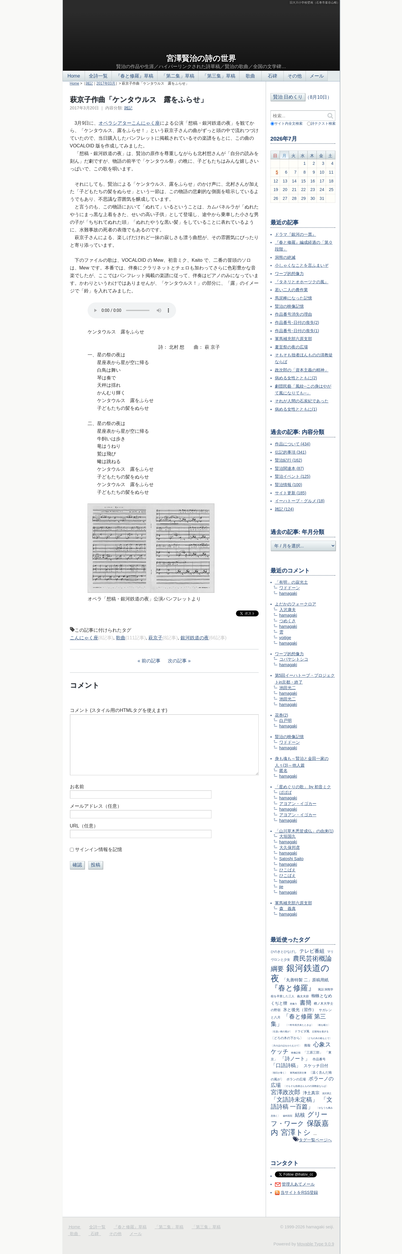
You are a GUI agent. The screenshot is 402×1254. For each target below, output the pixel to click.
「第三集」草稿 (218, 75)
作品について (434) (293, 444)
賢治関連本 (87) (289, 468)
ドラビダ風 (302, 1031)
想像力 (293, 1003)
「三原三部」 (313, 1052)
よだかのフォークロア (295, 604)
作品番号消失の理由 (293, 314)
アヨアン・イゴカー (297, 803)
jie (281, 886)
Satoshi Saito (291, 858)
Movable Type (315, 1244)
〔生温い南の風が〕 (281, 1031)
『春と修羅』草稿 (134, 75)
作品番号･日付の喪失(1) (297, 330)
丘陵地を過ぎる (320, 1031)
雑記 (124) (284, 509)
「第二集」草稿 (177, 75)
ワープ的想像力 (289, 273)
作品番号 (319, 1059)
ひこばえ (287, 870)
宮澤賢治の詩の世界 (201, 58)
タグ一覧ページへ (315, 1140)
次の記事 (177, 660)
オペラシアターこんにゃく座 (129, 123)
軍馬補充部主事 (298, 1072)
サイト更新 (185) (290, 493)
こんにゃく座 (84, 637)
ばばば (285, 792)
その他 (295, 75)
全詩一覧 (98, 75)
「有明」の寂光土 (291, 582)
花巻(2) (281, 715)
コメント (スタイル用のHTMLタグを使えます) (119, 710)
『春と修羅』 (293, 988)
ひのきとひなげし (284, 951)
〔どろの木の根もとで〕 (319, 1038)
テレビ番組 (311, 951)
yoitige (285, 637)
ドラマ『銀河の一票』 (295, 234)
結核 (300, 1115)
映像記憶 (296, 1052)
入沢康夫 (287, 609)
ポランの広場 (296, 1079)
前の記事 (151, 660)
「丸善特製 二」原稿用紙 (305, 979)
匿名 (283, 770)
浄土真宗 (311, 1092)
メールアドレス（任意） (96, 806)
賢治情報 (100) (288, 484)
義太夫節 (303, 996)
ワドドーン (289, 587)
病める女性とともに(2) (296, 378)
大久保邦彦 (289, 847)
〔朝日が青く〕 (279, 1072)
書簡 (305, 1002)
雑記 (89, 83)
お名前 (77, 786)
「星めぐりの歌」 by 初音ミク (303, 786)
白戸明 (285, 720)
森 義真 (287, 908)
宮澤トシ (296, 1132)
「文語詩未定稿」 (294, 1099)
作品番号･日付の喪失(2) (297, 322)
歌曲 (250, 75)
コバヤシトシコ (293, 659)
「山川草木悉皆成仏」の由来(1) (304, 831)
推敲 (307, 1045)
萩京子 (155, 637)
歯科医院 (287, 1115)
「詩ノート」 (295, 1059)
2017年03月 (105, 83)
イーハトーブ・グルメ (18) (300, 500)
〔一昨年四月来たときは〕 (299, 1024)
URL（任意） (84, 825)
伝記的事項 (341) (290, 452)
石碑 (272, 75)
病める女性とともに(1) (296, 409)
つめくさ (287, 620)
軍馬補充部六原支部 (293, 338)
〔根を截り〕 (323, 1024)
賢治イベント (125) (293, 476)
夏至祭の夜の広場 (291, 347)
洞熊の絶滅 (285, 257)
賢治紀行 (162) (288, 460)
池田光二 (287, 687)
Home (73, 75)
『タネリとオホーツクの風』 (302, 281)
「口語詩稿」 (286, 1065)
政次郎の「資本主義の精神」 (302, 370)
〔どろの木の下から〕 (287, 1038)
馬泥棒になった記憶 (293, 298)
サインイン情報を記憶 (98, 849)
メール (317, 75)
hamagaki (288, 593)
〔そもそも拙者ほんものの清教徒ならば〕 (305, 1086)
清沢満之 (327, 1093)
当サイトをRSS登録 (299, 1192)
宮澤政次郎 (285, 1092)
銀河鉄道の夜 (195, 637)
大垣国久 (287, 836)
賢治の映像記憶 (289, 306)
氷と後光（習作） (299, 1009)
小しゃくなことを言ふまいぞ (302, 265)
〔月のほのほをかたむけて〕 (286, 1045)
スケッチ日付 (315, 1065)
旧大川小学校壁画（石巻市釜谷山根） (315, 2)
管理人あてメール (298, 1184)
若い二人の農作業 (291, 289)
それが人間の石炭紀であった (302, 401)
